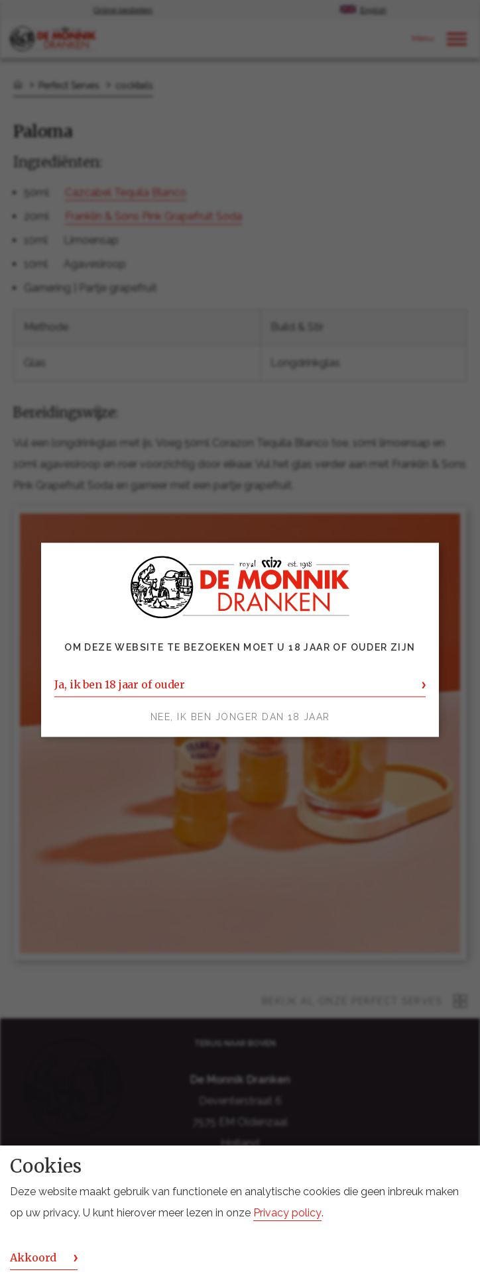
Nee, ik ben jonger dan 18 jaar (240, 717)
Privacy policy (287, 1212)
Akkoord (33, 1257)
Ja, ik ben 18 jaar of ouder (119, 685)
